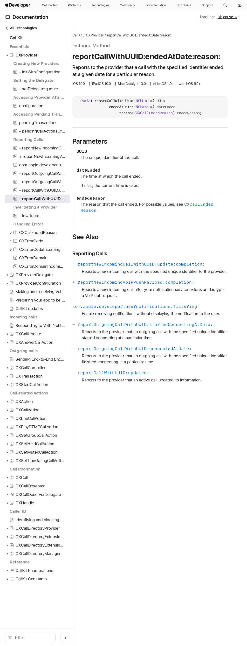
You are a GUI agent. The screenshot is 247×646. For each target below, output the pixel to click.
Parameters (133, 170)
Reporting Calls (133, 283)
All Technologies (21, 28)
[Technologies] (100, 5)
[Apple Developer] (18, 5)
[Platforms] (74, 5)
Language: (208, 17)
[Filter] (43, 637)
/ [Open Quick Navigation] (86, 637)
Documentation (30, 17)
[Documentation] (156, 5)
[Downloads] (184, 5)
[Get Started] (49, 5)
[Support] (207, 5)
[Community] (127, 5)
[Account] (240, 5)
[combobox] (43, 637)
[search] (41, 637)
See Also (129, 266)
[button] (225, 5)
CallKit (121, 35)
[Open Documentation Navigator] (7, 17)
